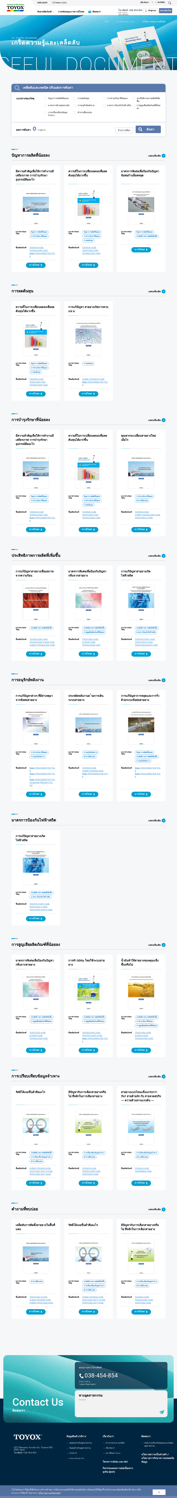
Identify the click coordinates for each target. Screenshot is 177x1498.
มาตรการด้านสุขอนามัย (58, 106)
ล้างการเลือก (124, 130)
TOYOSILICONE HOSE (38, 251)
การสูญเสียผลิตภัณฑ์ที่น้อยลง (148, 107)
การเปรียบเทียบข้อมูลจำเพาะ (57, 114)
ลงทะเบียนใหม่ (165, 11)
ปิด (159, 1492)
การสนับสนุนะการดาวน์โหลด (71, 12)
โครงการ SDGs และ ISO (115, 1464)
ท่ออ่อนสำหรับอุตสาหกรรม (80, 1445)
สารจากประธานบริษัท (115, 1445)
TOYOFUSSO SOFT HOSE (40, 1176)
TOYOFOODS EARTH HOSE (146, 646)
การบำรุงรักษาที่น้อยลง (117, 99)
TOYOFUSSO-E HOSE (144, 643)
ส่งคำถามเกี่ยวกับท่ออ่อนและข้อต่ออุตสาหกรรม (158, 1446)
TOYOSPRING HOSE (143, 1173)
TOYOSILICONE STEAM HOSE (41, 643)
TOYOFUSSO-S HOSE (144, 518)
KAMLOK (73, 1455)
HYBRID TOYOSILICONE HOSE (147, 515)
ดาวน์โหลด (34, 265)
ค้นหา (150, 129)
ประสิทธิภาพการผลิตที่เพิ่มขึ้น (148, 100)
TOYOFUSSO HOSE (90, 251)
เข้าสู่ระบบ (152, 11)
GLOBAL (160, 2)
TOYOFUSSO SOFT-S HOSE (41, 1173)
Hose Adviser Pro (76, 1461)
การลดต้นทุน (83, 99)
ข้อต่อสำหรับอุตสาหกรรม (80, 1450)
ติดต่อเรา (97, 12)
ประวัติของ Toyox (113, 1455)
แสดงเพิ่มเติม (154, 156)
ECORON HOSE (88, 643)
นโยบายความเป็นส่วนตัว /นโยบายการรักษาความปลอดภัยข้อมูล (157, 1460)
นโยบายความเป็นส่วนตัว (49, 1493)
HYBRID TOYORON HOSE (92, 772)
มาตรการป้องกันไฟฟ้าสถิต (119, 106)
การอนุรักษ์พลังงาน (86, 106)
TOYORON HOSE (36, 248)
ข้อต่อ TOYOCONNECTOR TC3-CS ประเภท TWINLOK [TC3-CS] (42, 784)
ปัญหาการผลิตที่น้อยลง (58, 99)
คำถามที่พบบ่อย (85, 113)
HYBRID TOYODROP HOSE (93, 379)
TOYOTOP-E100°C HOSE (145, 640)
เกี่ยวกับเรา (144, 2)
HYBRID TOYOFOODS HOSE (41, 1305)
